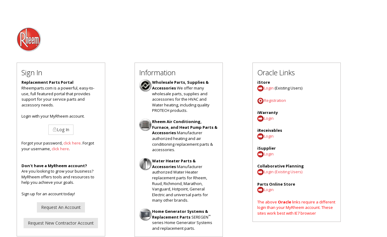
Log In (61, 129)
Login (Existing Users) (283, 172)
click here (72, 143)
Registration (275, 100)
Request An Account (61, 207)
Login (269, 88)
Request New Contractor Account (61, 223)
